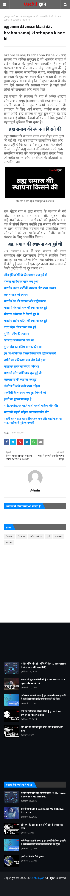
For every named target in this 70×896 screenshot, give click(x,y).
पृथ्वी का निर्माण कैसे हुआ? (32, 856)
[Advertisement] (35, 584)
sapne (9, 542)
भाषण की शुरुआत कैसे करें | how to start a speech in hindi (43, 681)
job (49, 536)
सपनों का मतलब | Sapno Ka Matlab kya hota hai (42, 810)
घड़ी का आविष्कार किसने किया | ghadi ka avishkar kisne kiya (41, 713)
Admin (35, 490)
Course (21, 536)
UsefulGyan (37, 878)
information (18, 16)
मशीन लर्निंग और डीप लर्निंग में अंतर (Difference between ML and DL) (43, 665)
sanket (58, 536)
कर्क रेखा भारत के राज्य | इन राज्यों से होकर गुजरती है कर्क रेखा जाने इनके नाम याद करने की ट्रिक (43, 697)
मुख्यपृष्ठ (7, 16)
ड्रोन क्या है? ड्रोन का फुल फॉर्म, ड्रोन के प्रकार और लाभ (42, 728)
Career (9, 536)
